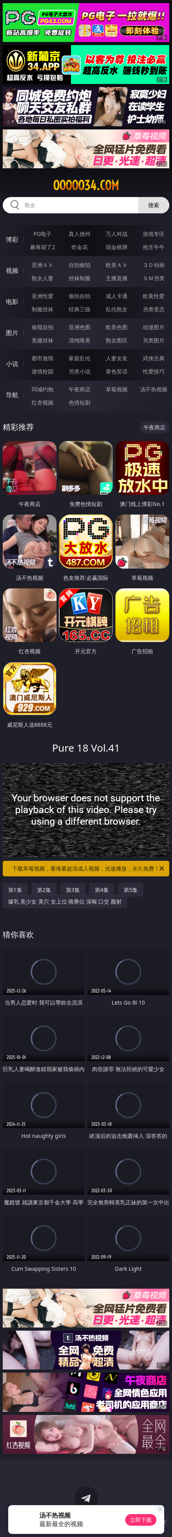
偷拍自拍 (79, 296)
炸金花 (79, 247)
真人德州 (79, 233)
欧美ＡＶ (117, 265)
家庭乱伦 (79, 358)
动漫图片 (154, 327)
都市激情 (42, 358)
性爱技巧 (154, 371)
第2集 (44, 889)
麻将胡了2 (42, 247)
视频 (12, 270)
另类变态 (154, 309)
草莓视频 (117, 389)
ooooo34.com (86, 185)
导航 (12, 395)
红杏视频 (42, 402)
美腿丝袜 (42, 340)
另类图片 (154, 340)
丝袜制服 (79, 278)
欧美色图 (117, 327)
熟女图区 (117, 340)
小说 (12, 363)
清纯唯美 (79, 340)
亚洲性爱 (42, 296)
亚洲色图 (79, 327)
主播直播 (117, 278)
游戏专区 (154, 233)
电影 (12, 301)
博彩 (12, 239)
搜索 (153, 205)
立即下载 (141, 1519)
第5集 (131, 889)
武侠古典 (154, 358)
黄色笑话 (117, 371)
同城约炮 (42, 389)
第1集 (15, 889)
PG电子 (43, 233)
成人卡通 (117, 296)
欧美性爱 (154, 296)
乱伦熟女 (117, 309)
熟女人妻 (42, 278)
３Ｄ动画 (154, 265)
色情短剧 (79, 402)
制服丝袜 (42, 309)
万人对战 (117, 233)
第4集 (102, 889)
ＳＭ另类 (154, 278)
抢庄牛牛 (154, 247)
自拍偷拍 (79, 265)
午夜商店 (79, 389)
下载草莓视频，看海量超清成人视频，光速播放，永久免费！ (88, 868)
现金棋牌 (117, 247)
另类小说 (79, 371)
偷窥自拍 (42, 327)
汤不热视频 (153, 389)
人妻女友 (117, 358)
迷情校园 (42, 371)
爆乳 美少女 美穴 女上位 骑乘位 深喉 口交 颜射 (65, 901)
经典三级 (79, 309)
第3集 (73, 889)
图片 (12, 332)
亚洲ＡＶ (42, 265)
